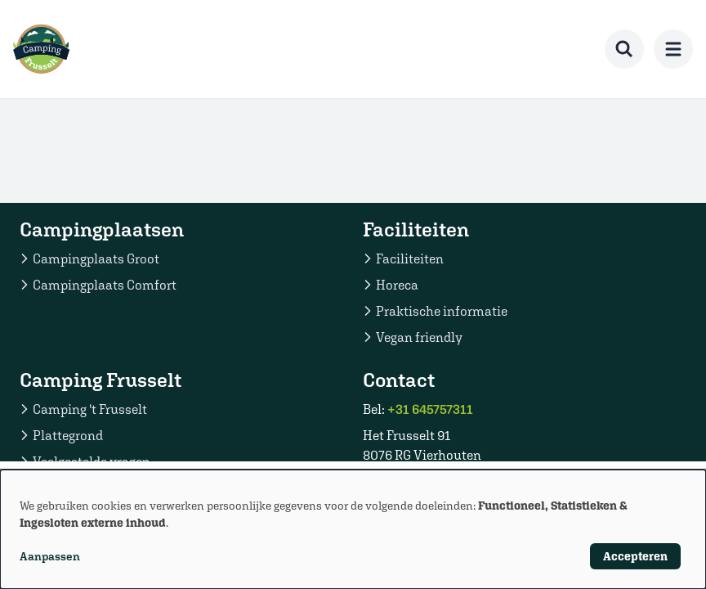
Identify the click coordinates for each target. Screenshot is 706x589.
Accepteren (635, 556)
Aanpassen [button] (50, 556)
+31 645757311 (430, 409)
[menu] (673, 49)
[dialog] (353, 529)
